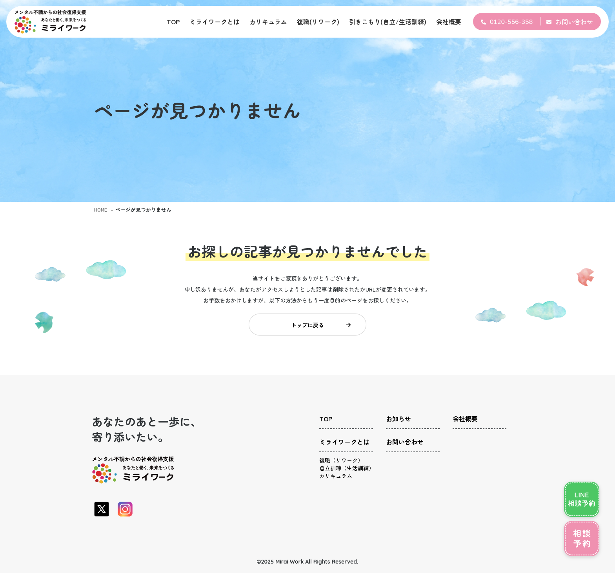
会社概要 (448, 21)
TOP (173, 21)
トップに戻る (320, 326)
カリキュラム (268, 21)
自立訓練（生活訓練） (346, 472)
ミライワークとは (214, 21)
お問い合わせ (574, 21)
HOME (101, 209)
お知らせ (398, 422)
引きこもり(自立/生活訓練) (387, 21)
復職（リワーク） (341, 460)
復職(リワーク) (318, 21)
